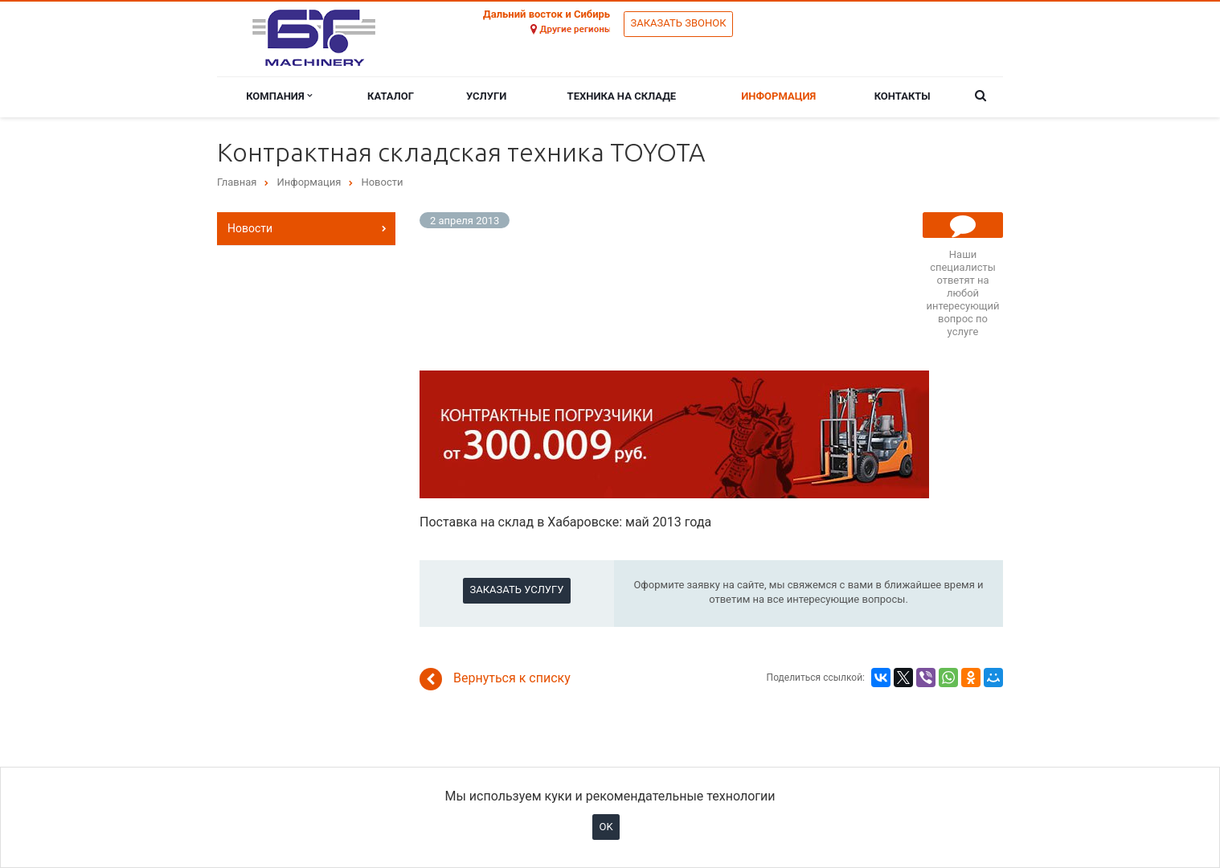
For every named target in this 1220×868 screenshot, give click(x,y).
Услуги (486, 96)
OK (605, 827)
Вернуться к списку (495, 679)
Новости (249, 228)
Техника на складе (622, 96)
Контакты (902, 96)
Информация (778, 96)
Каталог (390, 96)
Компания (279, 96)
